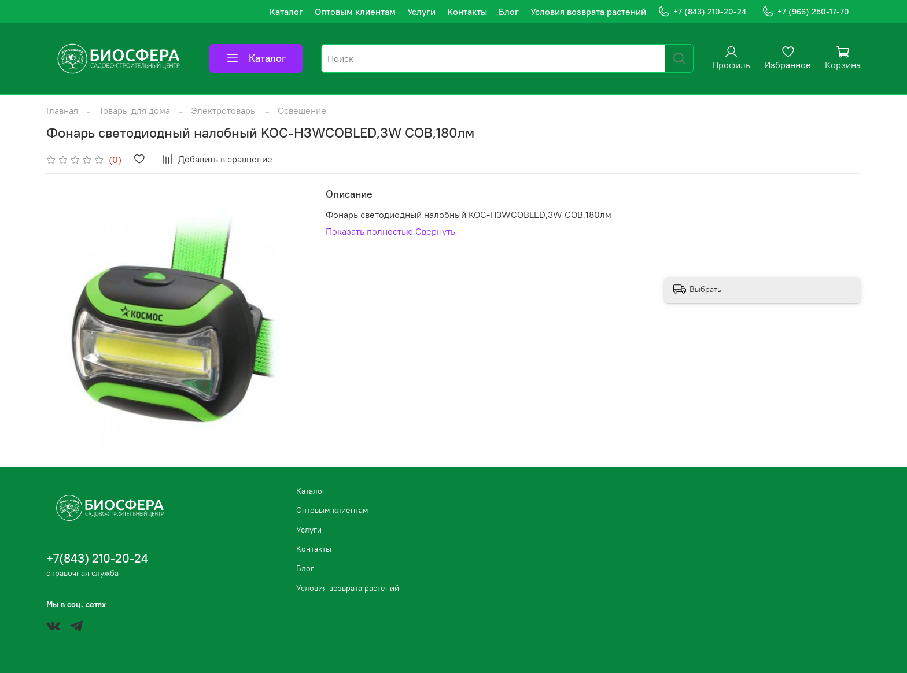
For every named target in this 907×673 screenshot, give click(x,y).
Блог (509, 11)
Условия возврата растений (588, 11)
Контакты (467, 11)
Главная (62, 110)
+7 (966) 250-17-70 (805, 12)
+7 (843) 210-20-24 (702, 12)
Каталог (286, 11)
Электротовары (224, 110)
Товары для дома (134, 110)
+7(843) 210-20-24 (97, 558)
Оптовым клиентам (355, 11)
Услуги (421, 11)
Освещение (302, 110)
